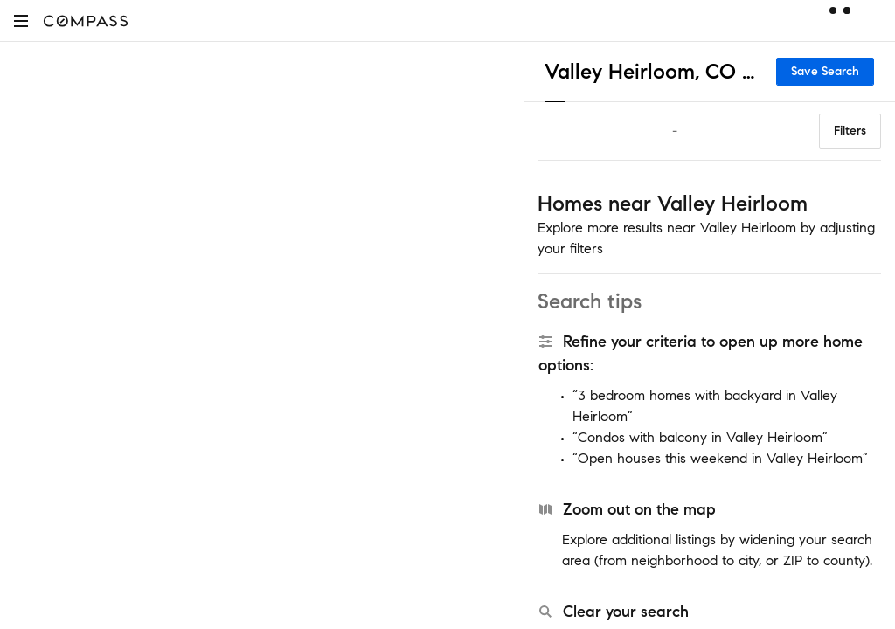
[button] (21, 20)
